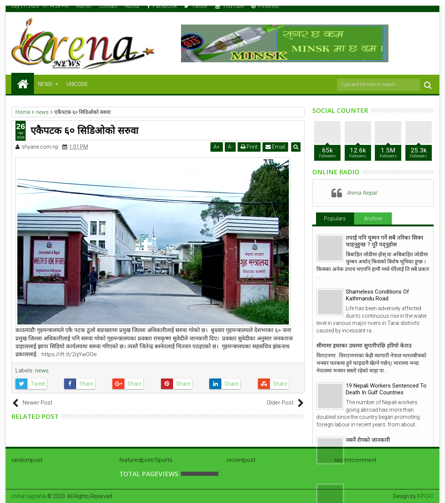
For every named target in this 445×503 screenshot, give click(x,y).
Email (275, 147)
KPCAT (425, 496)
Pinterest (265, 6)
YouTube (229, 6)
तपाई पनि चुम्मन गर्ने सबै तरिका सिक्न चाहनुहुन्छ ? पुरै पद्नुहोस (384, 241)
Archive (373, 218)
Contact (108, 6)
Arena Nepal (362, 192)
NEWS (45, 84)
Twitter (196, 6)
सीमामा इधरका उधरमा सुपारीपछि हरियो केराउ (363, 345)
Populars (335, 218)
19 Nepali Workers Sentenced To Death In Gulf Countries (386, 389)
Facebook (162, 6)
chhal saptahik (28, 496)
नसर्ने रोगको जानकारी (368, 440)
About (132, 6)
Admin (84, 6)
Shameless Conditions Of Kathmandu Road (377, 295)
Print (249, 147)
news (42, 370)
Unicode (77, 84)
